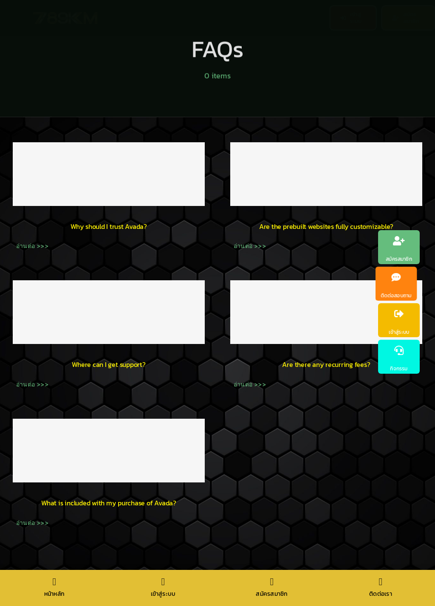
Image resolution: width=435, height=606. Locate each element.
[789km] (65, 15)
